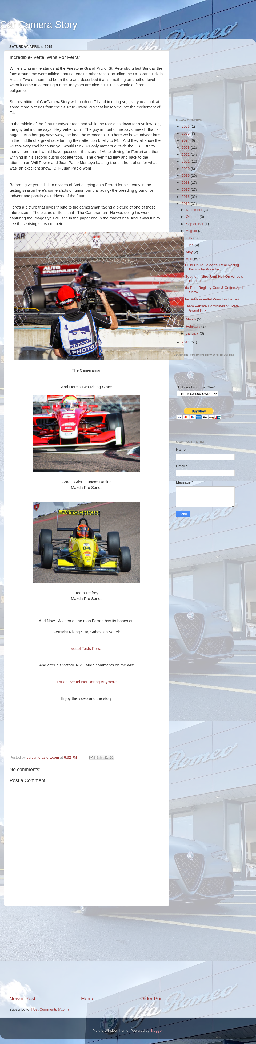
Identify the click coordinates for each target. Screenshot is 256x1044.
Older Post (152, 998)
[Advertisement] (86, 950)
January (193, 333)
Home (87, 998)
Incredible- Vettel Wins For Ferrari (212, 299)
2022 (186, 154)
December (194, 210)
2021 (186, 161)
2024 (186, 140)
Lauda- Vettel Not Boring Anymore (87, 682)
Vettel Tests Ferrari (87, 648)
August (192, 231)
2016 (186, 197)
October (193, 217)
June (190, 245)
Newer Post (22, 998)
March (191, 319)
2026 (186, 126)
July (189, 238)
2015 (186, 204)
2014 (186, 342)
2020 (186, 169)
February (193, 326)
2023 (186, 148)
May (190, 252)
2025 (186, 133)
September (195, 224)
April (190, 259)
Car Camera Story (38, 24)
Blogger (156, 1031)
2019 (186, 176)
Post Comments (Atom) (50, 1009)
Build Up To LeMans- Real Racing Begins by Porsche (212, 267)
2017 (186, 189)
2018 (186, 182)
